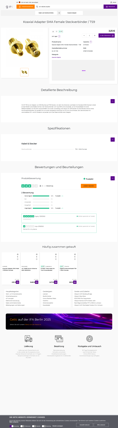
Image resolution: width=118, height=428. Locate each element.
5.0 (42, 266)
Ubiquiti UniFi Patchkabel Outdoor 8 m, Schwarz (88, 305)
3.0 (60, 31)
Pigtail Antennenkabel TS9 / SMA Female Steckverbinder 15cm (68, 270)
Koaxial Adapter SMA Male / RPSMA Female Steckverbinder (11, 270)
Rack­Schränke (47, 296)
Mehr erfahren (13, 422)
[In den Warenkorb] (17, 282)
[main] (8, 6)
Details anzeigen (57, 426)
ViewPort (45, 300)
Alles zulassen (101, 425)
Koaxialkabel (46, 305)
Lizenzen (45, 294)
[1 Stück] (89, 35)
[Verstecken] (113, 101)
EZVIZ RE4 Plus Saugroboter (82, 298)
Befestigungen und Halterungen (15, 305)
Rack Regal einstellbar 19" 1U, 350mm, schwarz (87, 303)
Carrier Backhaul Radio (49, 298)
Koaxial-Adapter (71, 13)
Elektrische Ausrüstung (12, 300)
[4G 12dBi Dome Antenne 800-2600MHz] (30, 261)
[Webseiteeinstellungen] (27, 2)
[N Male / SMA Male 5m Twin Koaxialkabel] (49, 261)
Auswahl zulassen (85, 425)
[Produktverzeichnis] (26, 7)
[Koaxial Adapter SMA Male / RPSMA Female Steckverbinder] (11, 261)
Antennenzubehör (48, 303)
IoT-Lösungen (10, 298)
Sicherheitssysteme (11, 296)
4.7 (61, 266)
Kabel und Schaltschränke (46, 13)
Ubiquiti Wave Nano (80, 296)
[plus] (95, 35)
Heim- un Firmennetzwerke (14, 294)
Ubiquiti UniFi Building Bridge (83, 294)
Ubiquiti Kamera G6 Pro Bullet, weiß (84, 300)
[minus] (84, 35)
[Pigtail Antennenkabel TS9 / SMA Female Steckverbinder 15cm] (68, 261)
